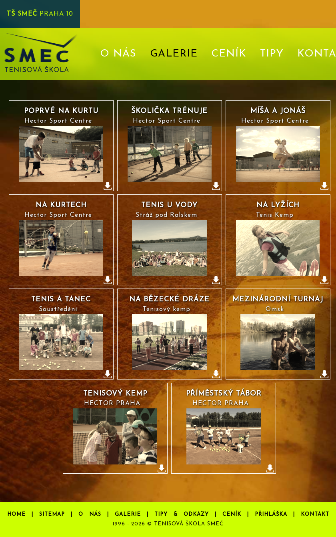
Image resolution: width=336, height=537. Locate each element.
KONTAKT (315, 514)
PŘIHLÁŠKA (271, 514)
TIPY (272, 54)
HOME (16, 514)
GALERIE (128, 514)
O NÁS (118, 54)
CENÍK (228, 54)
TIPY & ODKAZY (181, 514)
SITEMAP (52, 514)
